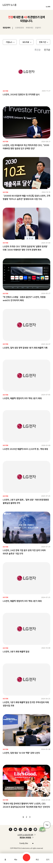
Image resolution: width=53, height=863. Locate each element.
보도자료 (25, 42)
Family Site (25, 843)
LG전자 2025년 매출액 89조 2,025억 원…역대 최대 (25, 449)
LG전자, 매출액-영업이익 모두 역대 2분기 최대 (22, 398)
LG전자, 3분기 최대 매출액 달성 (16, 651)
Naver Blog (25, 829)
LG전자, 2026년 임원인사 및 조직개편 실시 (21, 94)
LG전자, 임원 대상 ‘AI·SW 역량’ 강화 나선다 (21, 753)
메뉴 (15, 859)
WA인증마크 (42, 829)
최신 (37, 859)
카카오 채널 (35, 829)
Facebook (10, 829)
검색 (26, 857)
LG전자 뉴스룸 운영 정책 (25, 835)
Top (47, 825)
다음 (34, 816)
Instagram (20, 829)
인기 (47, 859)
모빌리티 (38, 27)
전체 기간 (42, 42)
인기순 (47, 49)
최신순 (38, 49)
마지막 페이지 (37, 816)
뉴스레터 (48, 6)
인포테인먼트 (19, 27)
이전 (18, 816)
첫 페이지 (15, 816)
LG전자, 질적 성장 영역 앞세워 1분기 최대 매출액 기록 (25, 347)
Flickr (30, 829)
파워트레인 (29, 27)
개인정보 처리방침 (25, 837)
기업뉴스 (9, 42)
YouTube (15, 829)
